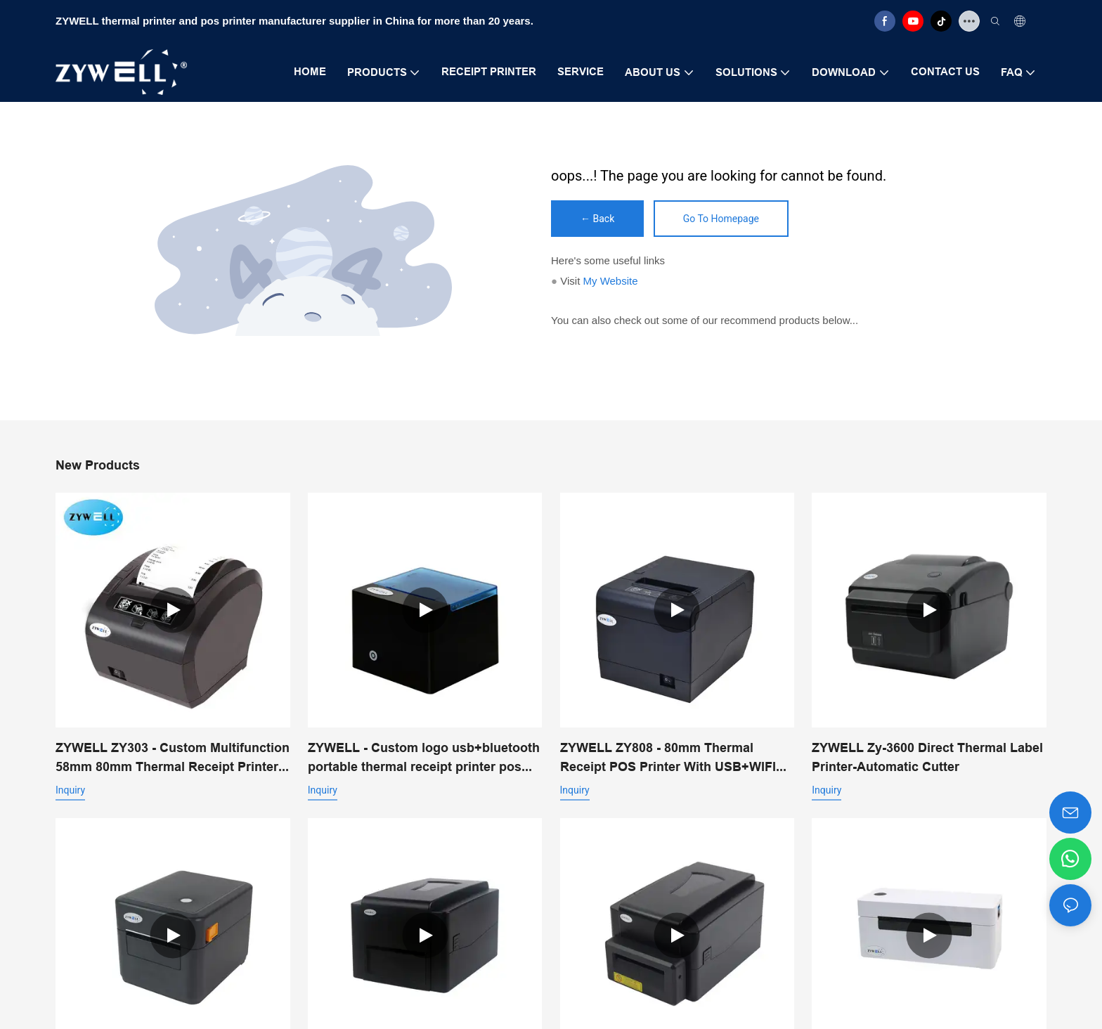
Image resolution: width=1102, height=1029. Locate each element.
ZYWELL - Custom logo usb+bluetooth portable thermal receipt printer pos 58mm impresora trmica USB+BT (424, 758)
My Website (610, 281)
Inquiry (70, 790)
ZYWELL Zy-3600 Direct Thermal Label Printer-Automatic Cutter (927, 757)
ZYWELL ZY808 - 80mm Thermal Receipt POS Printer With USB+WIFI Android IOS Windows (668, 758)
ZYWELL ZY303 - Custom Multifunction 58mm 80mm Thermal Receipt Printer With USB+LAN (173, 758)
